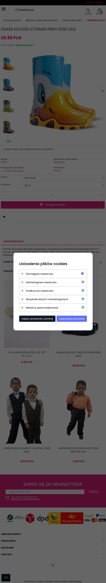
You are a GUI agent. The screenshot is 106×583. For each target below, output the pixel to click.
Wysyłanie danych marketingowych (46, 299)
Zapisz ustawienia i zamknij (36, 318)
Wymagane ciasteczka (38, 273)
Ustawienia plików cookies (42, 263)
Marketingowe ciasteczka (40, 282)
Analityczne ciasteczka (38, 290)
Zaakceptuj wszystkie (72, 318)
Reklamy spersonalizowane (41, 307)
